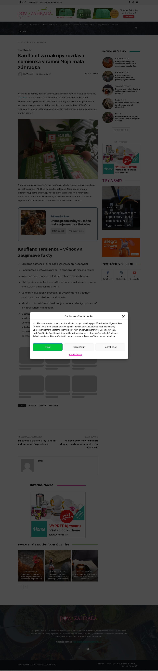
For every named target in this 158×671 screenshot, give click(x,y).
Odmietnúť (79, 347)
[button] (123, 316)
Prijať (48, 347)
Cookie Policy (75, 354)
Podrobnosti (110, 347)
